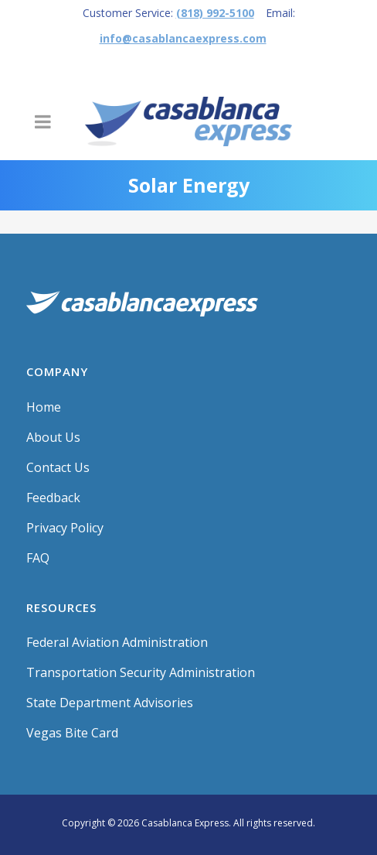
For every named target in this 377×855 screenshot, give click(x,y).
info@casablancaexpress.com (183, 38)
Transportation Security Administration (140, 672)
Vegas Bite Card (72, 732)
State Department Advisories (109, 702)
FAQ (37, 557)
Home (43, 407)
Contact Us (58, 467)
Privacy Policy (65, 527)
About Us (53, 437)
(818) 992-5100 (215, 12)
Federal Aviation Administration (117, 642)
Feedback (53, 497)
